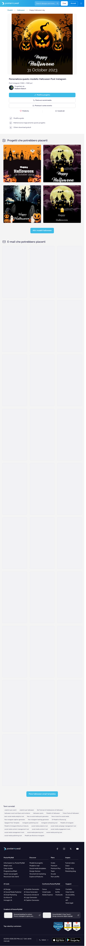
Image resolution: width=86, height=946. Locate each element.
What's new (8, 866)
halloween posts (38, 813)
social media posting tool (54, 832)
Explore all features (36, 877)
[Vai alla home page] (9, 3)
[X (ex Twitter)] (70, 848)
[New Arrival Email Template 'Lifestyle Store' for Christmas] (69, 651)
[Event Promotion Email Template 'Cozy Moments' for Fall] (14, 434)
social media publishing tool (13, 835)
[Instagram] (64, 848)
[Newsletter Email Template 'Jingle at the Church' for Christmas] (69, 543)
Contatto (69, 889)
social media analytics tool (39, 826)
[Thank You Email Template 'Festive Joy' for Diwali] (14, 760)
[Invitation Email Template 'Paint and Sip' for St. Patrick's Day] (42, 543)
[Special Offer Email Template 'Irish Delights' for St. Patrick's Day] (14, 706)
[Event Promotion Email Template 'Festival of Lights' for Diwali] (69, 706)
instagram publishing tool (30, 823)
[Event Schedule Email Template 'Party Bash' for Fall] (69, 434)
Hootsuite (59, 895)
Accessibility (70, 895)
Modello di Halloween (53, 813)
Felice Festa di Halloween (71, 813)
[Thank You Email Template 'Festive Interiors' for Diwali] (42, 760)
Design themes (34, 871)
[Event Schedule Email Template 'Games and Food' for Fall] (42, 434)
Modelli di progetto (36, 863)
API (67, 900)
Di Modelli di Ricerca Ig (59, 819)
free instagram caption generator (14, 819)
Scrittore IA (8, 897)
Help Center (70, 892)
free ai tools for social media (60, 816)
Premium (54, 866)
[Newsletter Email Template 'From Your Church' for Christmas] (14, 489)
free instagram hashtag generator (38, 819)
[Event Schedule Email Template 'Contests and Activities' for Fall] (42, 326)
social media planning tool (35, 832)
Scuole (53, 874)
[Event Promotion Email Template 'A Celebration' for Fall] (42, 380)
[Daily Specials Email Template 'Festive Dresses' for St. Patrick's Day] (14, 543)
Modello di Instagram (66, 823)
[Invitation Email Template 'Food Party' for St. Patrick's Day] (69, 597)
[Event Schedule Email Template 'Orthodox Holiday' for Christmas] (42, 706)
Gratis (53, 863)
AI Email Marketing (10, 895)
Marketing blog (70, 871)
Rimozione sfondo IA (31, 895)
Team (53, 871)
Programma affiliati (10, 871)
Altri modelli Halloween (42, 230)
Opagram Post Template (11, 823)
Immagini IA (8, 900)
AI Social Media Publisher (12, 892)
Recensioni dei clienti (11, 877)
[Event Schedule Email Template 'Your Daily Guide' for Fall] (14, 272)
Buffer (57, 892)
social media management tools (14, 832)
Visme (57, 889)
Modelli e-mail (34, 866)
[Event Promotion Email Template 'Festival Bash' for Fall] (42, 272)
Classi (67, 866)
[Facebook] (57, 848)
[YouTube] (77, 848)
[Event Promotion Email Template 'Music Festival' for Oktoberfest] (69, 326)
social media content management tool (16, 829)
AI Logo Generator (30, 897)
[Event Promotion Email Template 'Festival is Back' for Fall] (69, 272)
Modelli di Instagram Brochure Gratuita (16, 826)
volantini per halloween (27, 810)
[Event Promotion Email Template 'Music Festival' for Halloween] (42, 489)
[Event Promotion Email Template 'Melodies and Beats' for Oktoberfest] (69, 380)
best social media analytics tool (14, 816)
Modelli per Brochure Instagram (34, 835)
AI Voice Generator (31, 892)
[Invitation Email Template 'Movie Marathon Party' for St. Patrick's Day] (42, 597)
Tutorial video (70, 863)
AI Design (7, 889)
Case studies (8, 868)
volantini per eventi (10, 810)
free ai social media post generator (38, 816)
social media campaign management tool (63, 826)
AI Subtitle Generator (31, 889)
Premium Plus (56, 868)
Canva (44, 889)
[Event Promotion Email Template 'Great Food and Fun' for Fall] (14, 326)
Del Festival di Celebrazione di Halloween (50, 810)
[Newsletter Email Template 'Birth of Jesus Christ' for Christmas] (69, 489)
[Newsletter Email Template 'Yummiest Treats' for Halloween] (14, 651)
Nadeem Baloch (20, 89)
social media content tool (40, 829)
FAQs (68, 897)
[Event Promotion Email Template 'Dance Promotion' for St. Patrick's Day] (14, 597)
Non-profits (55, 877)
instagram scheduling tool (49, 823)
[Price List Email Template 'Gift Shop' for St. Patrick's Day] (69, 760)
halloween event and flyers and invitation (17, 813)
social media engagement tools (60, 829)
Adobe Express (47, 895)
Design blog (69, 868)
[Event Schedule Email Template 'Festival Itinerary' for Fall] (14, 380)
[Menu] (81, 3)
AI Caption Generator (31, 900)
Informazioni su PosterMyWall (14, 863)
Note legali (69, 903)
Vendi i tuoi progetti (11, 874)
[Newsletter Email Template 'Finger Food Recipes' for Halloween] (42, 651)
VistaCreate (46, 892)
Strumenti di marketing (37, 874)
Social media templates (37, 868)
